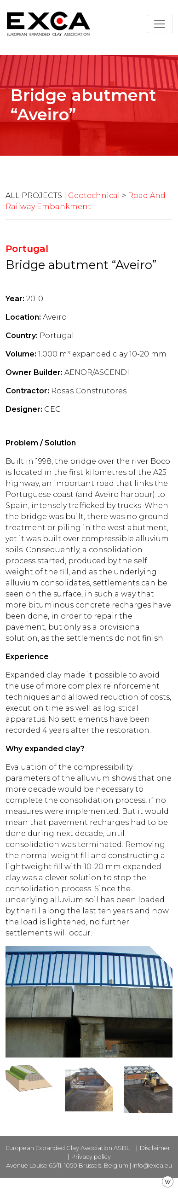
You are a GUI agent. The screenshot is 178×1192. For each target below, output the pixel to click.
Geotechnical (94, 195)
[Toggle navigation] (159, 24)
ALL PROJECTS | (37, 195)
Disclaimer (155, 1148)
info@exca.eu (152, 1165)
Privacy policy (91, 1156)
